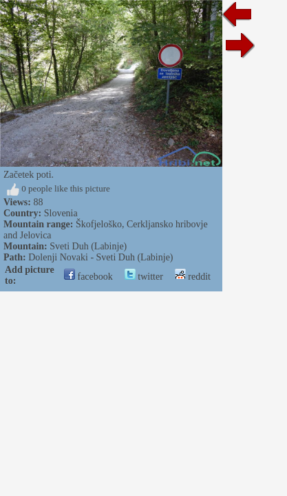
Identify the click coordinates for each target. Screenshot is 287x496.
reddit (193, 276)
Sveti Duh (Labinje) (88, 246)
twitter (144, 276)
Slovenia (61, 213)
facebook (88, 276)
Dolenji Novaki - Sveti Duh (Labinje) (100, 257)
